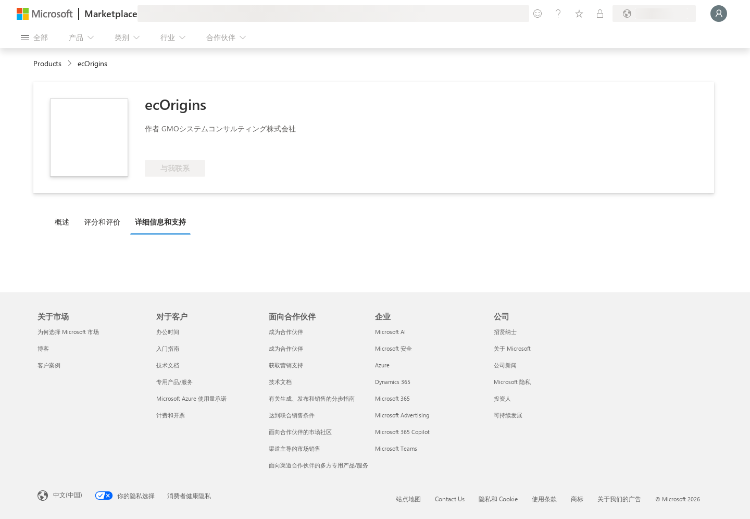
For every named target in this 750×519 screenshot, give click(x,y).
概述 (62, 222)
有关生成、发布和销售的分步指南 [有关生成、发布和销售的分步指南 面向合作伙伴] (312, 398)
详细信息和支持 (160, 222)
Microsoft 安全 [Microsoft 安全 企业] (393, 348)
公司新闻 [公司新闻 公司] (505, 365)
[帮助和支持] (558, 13)
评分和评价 (102, 222)
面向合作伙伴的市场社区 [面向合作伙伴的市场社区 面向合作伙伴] (300, 432)
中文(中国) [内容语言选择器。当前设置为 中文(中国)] (67, 494)
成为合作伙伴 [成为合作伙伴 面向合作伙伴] (286, 332)
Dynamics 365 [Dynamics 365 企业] (392, 382)
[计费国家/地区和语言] (654, 13)
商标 (577, 499)
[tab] (64, 221)
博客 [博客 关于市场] (43, 348)
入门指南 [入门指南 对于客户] (167, 348)
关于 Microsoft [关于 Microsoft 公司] (512, 348)
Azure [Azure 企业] (382, 365)
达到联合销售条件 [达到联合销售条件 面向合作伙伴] (292, 415)
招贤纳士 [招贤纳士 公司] (505, 332)
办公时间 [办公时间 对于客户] (167, 332)
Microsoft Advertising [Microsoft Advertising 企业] (402, 415)
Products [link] (47, 63)
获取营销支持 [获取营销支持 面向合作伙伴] (286, 365)
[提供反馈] (537, 13)
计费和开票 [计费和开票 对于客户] (170, 415)
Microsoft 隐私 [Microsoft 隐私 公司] (512, 382)
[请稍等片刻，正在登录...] (718, 13)
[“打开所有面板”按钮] (34, 37)
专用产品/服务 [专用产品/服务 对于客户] (174, 382)
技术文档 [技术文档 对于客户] (167, 365)
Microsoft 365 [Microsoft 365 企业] (392, 398)
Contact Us (450, 499)
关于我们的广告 (619, 499)
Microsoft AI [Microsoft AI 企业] (390, 332)
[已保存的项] (579, 13)
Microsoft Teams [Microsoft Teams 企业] (396, 448)
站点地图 (408, 499)
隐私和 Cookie (498, 499)
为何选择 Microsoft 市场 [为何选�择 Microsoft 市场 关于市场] (68, 332)
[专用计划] (600, 13)
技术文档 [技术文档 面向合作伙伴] (280, 382)
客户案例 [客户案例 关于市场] (49, 365)
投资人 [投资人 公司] (502, 398)
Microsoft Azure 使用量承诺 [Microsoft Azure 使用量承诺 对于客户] (191, 398)
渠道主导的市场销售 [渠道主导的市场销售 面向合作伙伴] (294, 448)
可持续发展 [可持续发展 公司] (508, 415)
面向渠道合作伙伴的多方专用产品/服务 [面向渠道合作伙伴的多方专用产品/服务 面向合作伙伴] (318, 465)
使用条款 (544, 499)
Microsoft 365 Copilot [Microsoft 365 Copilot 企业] (402, 432)
